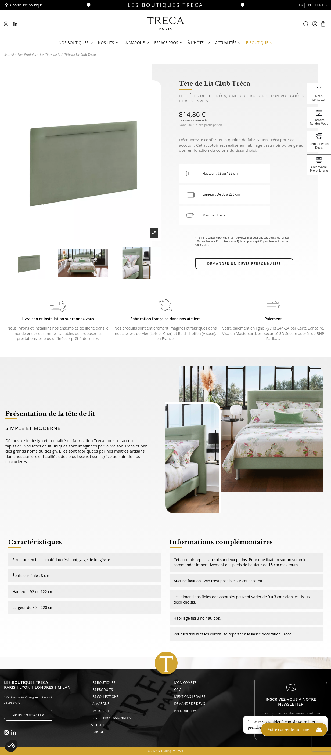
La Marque (100, 703)
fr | (302, 5)
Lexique (97, 731)
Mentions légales (189, 696)
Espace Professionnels (111, 718)
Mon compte (185, 682)
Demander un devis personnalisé (244, 263)
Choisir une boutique (23, 5)
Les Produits (102, 689)
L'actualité (100, 711)
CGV (177, 689)
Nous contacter (28, 715)
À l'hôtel (99, 725)
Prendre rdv (185, 711)
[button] (11, 745)
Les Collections (104, 696)
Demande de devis (189, 703)
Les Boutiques (103, 682)
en (308, 5)
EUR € (321, 5)
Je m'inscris (290, 728)
